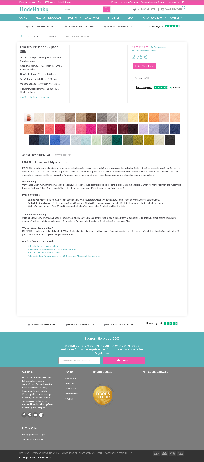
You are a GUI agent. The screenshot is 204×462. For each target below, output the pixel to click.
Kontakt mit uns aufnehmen (124, 2)
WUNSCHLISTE (144, 9)
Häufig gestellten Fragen (33, 434)
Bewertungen (159, 47)
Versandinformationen (152, 2)
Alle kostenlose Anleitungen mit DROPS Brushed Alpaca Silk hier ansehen (64, 255)
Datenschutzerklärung (118, 453)
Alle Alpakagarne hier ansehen (43, 246)
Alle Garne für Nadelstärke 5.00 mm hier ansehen (52, 249)
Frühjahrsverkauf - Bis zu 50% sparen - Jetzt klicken (45, 2)
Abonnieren (123, 360)
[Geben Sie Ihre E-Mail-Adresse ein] (79, 360)
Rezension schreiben (145, 50)
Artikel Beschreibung (36, 155)
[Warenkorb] (173, 9)
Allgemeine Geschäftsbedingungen (82, 453)
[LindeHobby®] (34, 9)
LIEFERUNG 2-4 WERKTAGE (81, 26)
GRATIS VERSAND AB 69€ (41, 26)
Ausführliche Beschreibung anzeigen (38, 97)
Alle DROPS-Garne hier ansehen (44, 252)
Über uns (171, 2)
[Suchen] (107, 9)
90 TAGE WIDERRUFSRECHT (120, 26)
